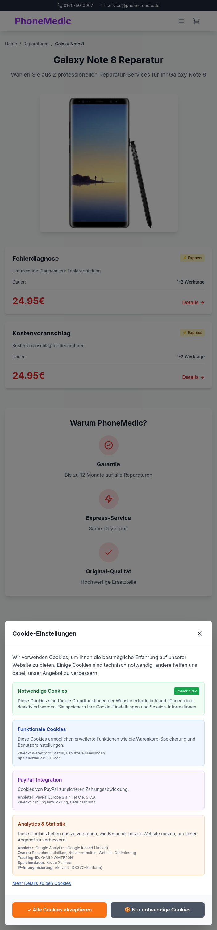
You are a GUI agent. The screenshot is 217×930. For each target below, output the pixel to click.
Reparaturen (35, 43)
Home (11, 43)
